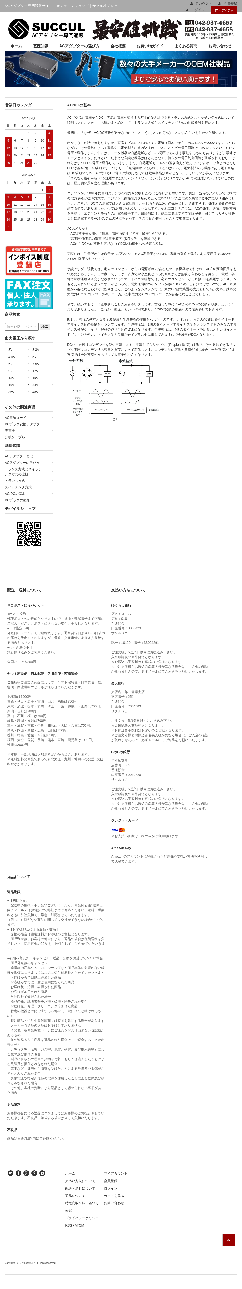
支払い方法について (80, 1181)
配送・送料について (80, 1188)
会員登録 (230, 3)
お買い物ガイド (150, 46)
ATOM (79, 1225)
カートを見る (114, 1196)
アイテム (222, 10)
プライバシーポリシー (82, 1218)
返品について (75, 1196)
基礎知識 (40, 46)
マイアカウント (115, 1173)
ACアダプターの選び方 (79, 46)
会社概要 (118, 46)
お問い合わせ (219, 46)
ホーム (16, 46)
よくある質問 (185, 46)
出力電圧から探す (20, 338)
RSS (68, 1225)
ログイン (198, 10)
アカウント (203, 3)
